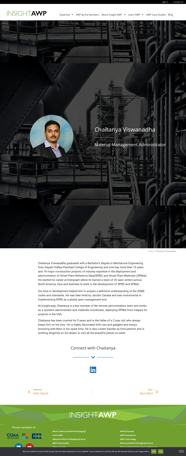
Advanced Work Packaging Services (68, 439)
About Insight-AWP (114, 14)
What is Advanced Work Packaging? (69, 431)
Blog (170, 14)
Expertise (67, 14)
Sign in (165, 2)
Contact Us (178, 2)
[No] (181, 451)
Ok (154, 451)
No (160, 451)
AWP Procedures (128, 435)
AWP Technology (128, 439)
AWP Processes (127, 431)
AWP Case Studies (156, 14)
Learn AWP (136, 14)
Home (151, 251)
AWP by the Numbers (87, 14)
